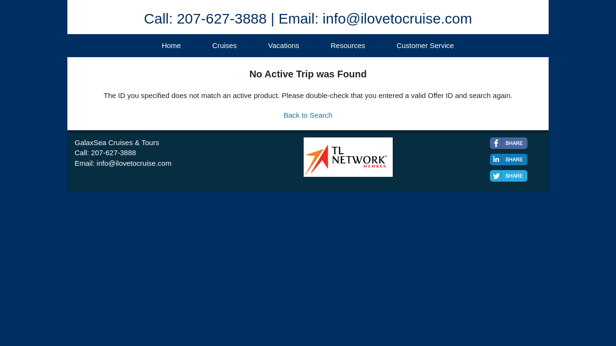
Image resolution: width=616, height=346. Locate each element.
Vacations (283, 45)
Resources (348, 45)
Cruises (224, 45)
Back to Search (308, 115)
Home (171, 45)
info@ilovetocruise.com (134, 163)
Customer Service (425, 45)
